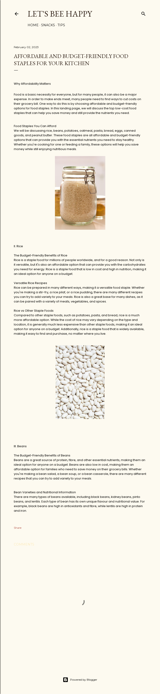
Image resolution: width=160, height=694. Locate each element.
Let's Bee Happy (60, 13)
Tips (61, 25)
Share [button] (17, 527)
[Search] (143, 12)
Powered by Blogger (80, 679)
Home (33, 25)
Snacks (48, 25)
